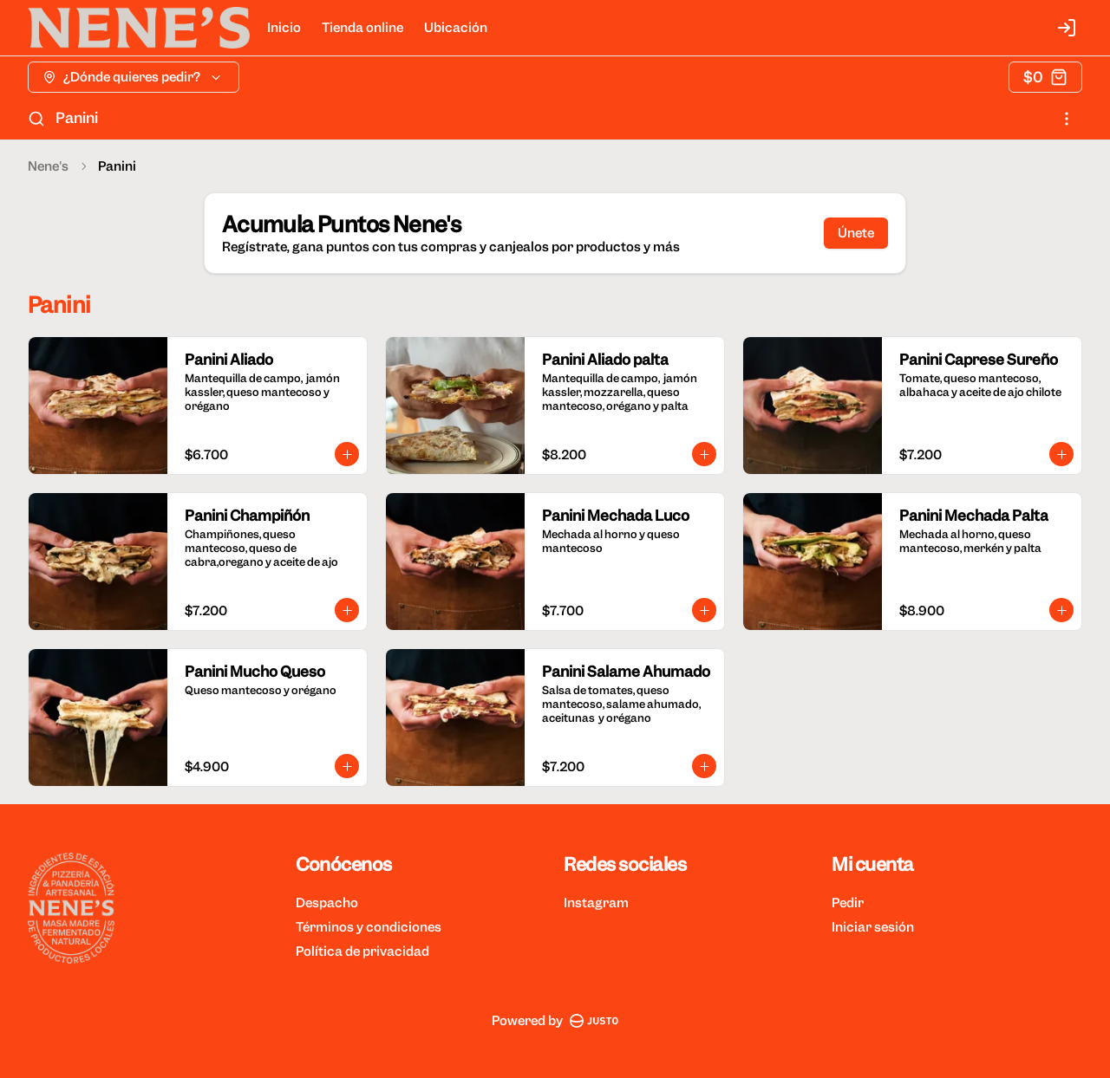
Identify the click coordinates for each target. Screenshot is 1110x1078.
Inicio (284, 27)
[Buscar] (36, 118)
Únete (856, 233)
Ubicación (455, 27)
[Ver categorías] (1066, 118)
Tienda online (362, 27)
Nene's (48, 166)
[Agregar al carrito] (347, 454)
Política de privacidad (362, 951)
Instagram (596, 903)
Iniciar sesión (873, 927)
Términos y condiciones (368, 927)
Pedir (848, 903)
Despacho (327, 903)
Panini (77, 117)
